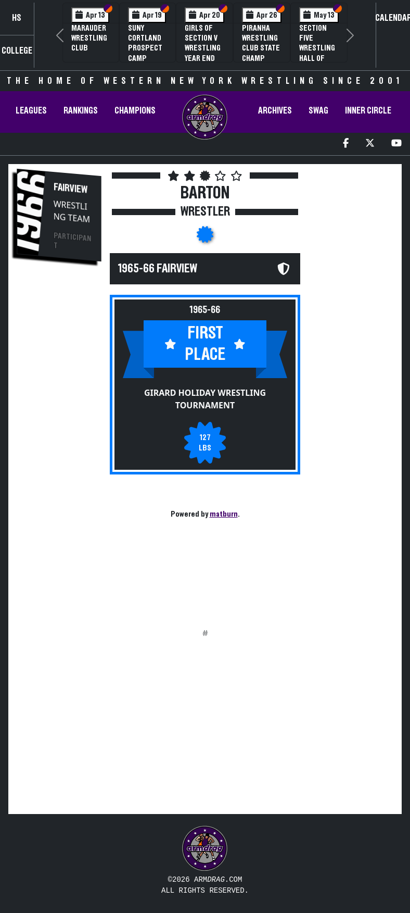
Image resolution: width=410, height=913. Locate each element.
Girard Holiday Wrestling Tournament (205, 399)
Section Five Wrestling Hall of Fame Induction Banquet (317, 58)
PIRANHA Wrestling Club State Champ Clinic (261, 48)
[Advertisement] (59, 447)
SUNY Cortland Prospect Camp (145, 43)
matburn (224, 514)
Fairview (70, 188)
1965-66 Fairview (157, 268)
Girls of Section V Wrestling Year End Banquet (203, 48)
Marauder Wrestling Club (89, 38)
